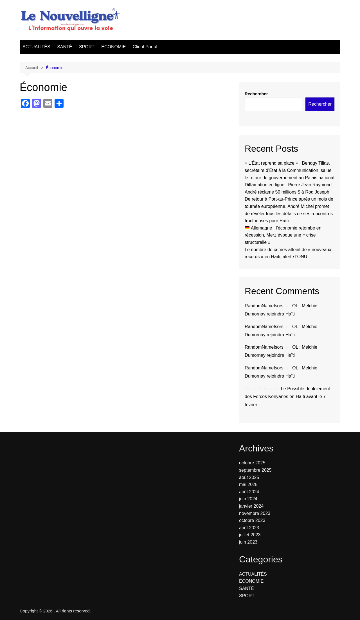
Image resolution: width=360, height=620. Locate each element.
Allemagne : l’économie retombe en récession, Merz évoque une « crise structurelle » (283, 235)
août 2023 (249, 527)
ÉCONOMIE (113, 46)
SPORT (86, 46)
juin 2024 (248, 498)
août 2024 (249, 491)
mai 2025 (248, 484)
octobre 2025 (252, 462)
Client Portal (145, 46)
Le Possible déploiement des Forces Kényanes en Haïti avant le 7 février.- (287, 396)
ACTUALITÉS (36, 46)
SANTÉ (64, 46)
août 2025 (249, 477)
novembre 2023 (254, 513)
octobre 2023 (252, 520)
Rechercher (256, 93)
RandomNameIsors (264, 305)
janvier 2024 (251, 506)
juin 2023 (248, 542)
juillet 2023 (250, 534)
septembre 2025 (255, 470)
